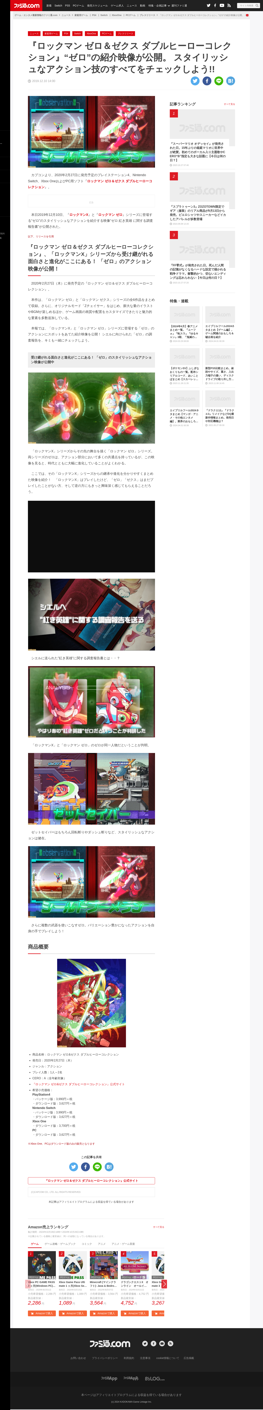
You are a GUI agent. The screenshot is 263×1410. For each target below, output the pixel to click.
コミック (87, 1243)
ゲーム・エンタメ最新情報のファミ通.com (36, 15)
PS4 (94, 15)
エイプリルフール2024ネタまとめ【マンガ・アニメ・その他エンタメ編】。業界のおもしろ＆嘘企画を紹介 (184, 416)
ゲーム (35, 1243)
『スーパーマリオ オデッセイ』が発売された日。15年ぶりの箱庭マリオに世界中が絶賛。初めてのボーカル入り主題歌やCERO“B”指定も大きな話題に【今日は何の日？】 (198, 152)
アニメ (102, 1243)
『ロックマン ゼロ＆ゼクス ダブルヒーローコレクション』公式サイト (91, 1180)
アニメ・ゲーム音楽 (123, 1243)
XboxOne (117, 15)
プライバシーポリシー (108, 1358)
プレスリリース (147, 15)
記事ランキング (183, 104)
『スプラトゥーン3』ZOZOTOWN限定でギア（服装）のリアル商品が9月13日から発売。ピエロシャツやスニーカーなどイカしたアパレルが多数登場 (198, 213)
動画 (139, 5)
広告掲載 (182, 1358)
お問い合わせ (84, 1358)
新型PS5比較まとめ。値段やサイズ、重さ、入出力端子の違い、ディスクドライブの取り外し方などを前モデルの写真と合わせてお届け (219, 374)
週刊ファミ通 (176, 5)
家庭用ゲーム (81, 15)
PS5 (66, 5)
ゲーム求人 (115, 5)
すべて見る (158, 1227)
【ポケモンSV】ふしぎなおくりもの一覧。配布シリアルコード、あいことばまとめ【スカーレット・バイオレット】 (184, 374)
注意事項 (143, 1358)
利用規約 (129, 1358)
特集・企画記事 (155, 5)
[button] (164, 1284)
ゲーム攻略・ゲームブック (60, 1243)
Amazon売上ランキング (48, 1227)
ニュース (129, 5)
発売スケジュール (96, 5)
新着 (48, 5)
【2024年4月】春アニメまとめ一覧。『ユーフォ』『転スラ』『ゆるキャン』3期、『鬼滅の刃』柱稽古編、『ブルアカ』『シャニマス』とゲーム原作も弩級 (184, 332)
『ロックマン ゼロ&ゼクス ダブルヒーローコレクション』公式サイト (78, 1084)
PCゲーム (77, 5)
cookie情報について (164, 1358)
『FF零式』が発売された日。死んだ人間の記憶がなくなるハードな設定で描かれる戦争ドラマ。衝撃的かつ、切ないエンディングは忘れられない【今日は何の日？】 (198, 271)
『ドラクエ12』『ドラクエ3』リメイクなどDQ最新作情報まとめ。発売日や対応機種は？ (219, 416)
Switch (58, 5)
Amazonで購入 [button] (42, 1314)
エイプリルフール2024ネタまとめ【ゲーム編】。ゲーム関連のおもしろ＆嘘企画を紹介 (219, 332)
